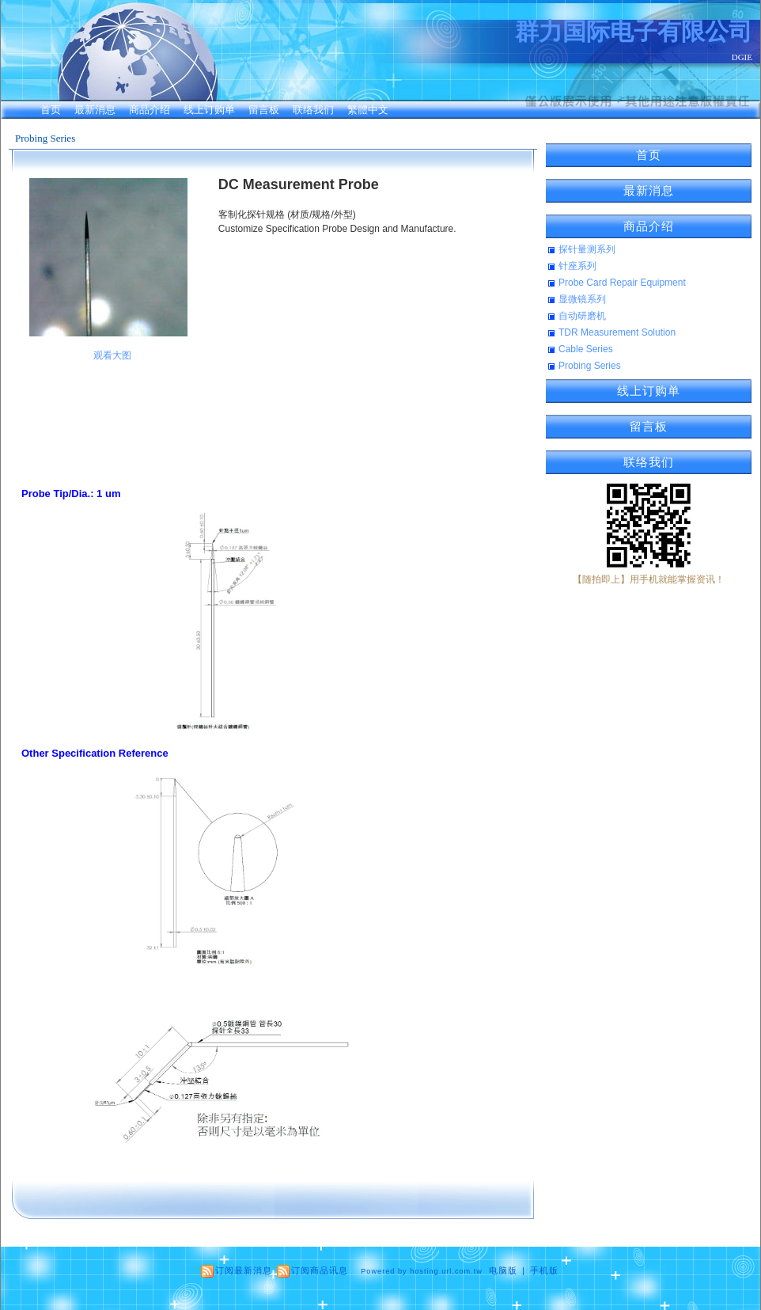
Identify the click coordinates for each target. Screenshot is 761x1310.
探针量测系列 (586, 249)
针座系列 (577, 265)
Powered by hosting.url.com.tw (422, 1271)
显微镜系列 (582, 299)
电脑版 (503, 1270)
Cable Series (585, 349)
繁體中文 (367, 110)
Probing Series (45, 138)
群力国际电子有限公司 (633, 31)
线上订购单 (209, 110)
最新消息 (94, 110)
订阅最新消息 (243, 1270)
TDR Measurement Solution (617, 332)
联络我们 (313, 110)
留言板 (263, 110)
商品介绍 (149, 110)
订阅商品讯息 (319, 1270)
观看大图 (112, 355)
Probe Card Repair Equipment (622, 282)
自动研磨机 (582, 315)
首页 (50, 110)
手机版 (544, 1270)
